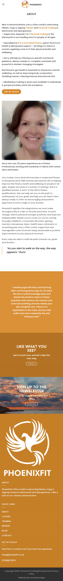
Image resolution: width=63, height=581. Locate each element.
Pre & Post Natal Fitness (30, 43)
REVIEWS (6, 525)
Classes (29, 27)
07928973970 (9, 560)
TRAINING (6, 521)
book (28, 495)
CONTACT (7, 535)
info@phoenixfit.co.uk (13, 554)
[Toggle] (60, 521)
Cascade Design (37, 577)
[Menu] (3, 4)
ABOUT (5, 511)
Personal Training (47, 27)
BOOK (5, 530)
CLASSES (6, 516)
